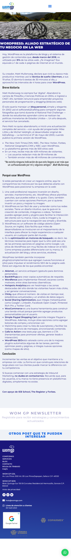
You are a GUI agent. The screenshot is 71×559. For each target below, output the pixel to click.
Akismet (9, 271)
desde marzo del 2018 (44, 57)
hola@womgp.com (14, 500)
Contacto (7, 464)
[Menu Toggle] (50, 6)
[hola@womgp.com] (3, 500)
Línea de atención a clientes (19, 505)
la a (30, 238)
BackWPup (11, 276)
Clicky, (8, 294)
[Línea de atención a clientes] (3, 505)
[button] (65, 552)
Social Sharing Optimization (20, 300)
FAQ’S (5, 469)
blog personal (38, 107)
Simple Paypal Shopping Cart (21, 317)
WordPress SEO (13, 340)
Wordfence (11, 279)
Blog (4, 461)
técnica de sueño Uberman (47, 76)
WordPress (59, 82)
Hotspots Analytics (15, 285)
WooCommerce (14, 308)
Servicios (7, 459)
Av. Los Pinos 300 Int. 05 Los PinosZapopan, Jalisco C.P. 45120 (30, 476)
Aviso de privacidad (11, 489)
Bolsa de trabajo (11, 466)
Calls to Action (13, 331)
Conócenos (8, 456)
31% (18, 60)
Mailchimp (10, 326)
